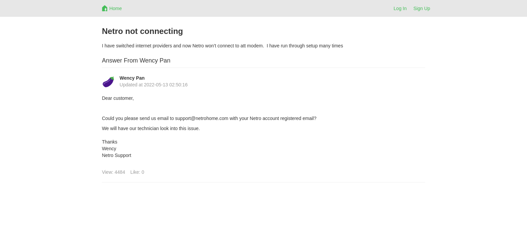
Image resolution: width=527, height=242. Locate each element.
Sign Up (421, 8)
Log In (400, 8)
